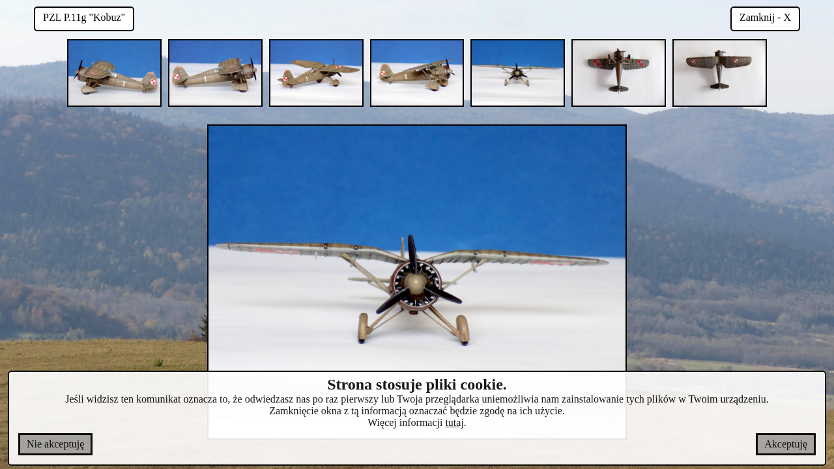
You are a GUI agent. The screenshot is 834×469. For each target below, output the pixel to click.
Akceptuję (785, 443)
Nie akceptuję (55, 443)
